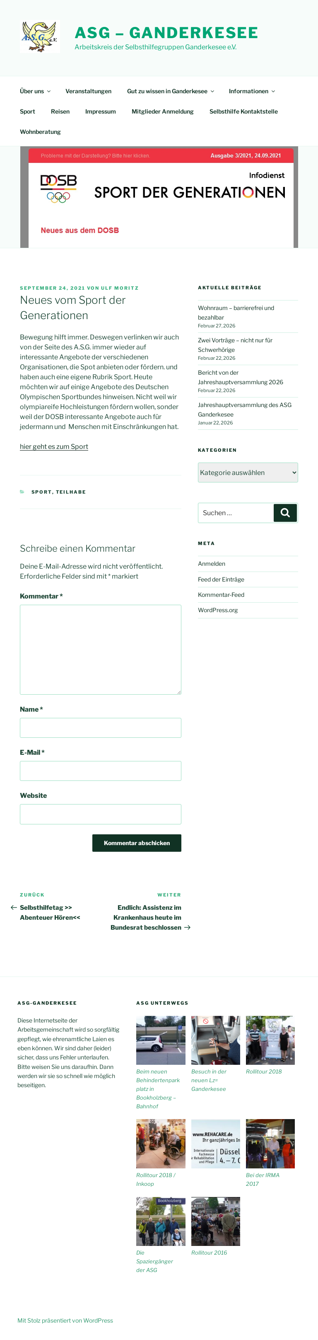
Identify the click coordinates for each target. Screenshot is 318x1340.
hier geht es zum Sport (54, 447)
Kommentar (41, 596)
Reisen (60, 111)
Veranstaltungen (88, 91)
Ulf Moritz (120, 288)
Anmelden (211, 563)
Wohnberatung (40, 131)
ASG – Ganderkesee (167, 33)
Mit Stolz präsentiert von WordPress (65, 1320)
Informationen (252, 91)
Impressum (100, 111)
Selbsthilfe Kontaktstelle (244, 111)
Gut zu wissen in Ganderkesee (171, 91)
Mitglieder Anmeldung (163, 111)
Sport (27, 111)
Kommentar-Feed (221, 594)
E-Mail (32, 752)
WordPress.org (218, 609)
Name (31, 709)
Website (33, 796)
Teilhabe (71, 492)
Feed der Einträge (221, 579)
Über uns (36, 91)
